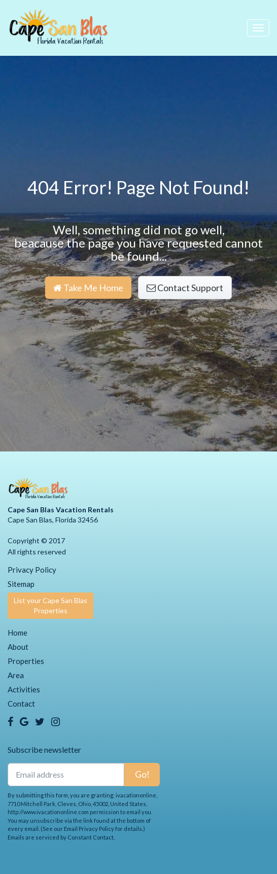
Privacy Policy (32, 569)
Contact (21, 703)
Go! (142, 774)
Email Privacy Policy (89, 828)
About (18, 646)
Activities (24, 689)
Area (16, 675)
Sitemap (21, 583)
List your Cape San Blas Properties (50, 605)
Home (17, 632)
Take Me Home (88, 287)
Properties (26, 661)
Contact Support (185, 287)
